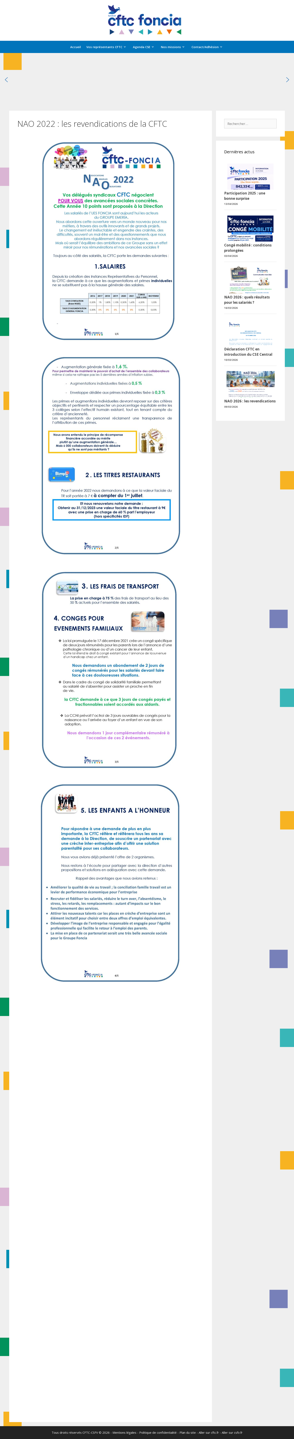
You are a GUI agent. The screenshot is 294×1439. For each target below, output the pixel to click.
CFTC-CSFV (90, 1432)
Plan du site (187, 1432)
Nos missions (175, 47)
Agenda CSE (145, 47)
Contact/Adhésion (209, 47)
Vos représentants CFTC (108, 47)
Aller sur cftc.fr (209, 1432)
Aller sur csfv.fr (232, 1432)
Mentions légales (124, 1432)
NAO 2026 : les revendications (250, 401)
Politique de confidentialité (158, 1432)
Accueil (75, 47)
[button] (6, 79)
